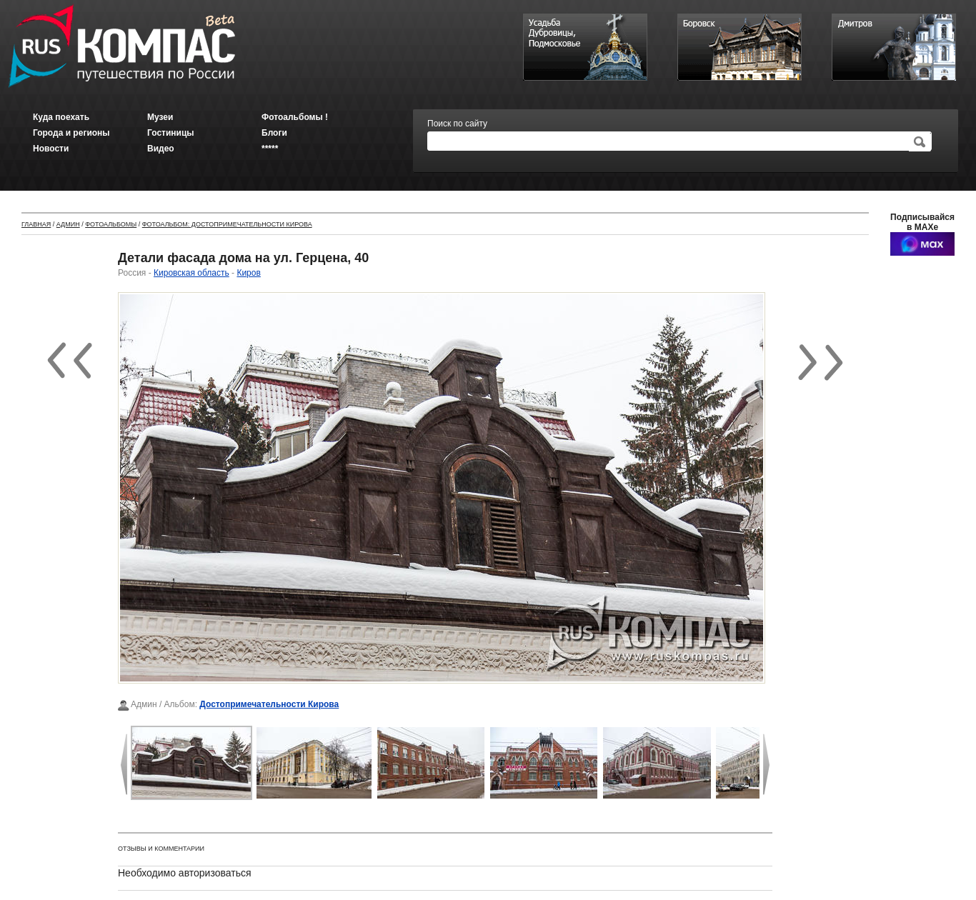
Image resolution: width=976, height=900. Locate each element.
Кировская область (191, 273)
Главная (36, 224)
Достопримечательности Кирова (269, 704)
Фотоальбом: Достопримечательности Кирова (227, 224)
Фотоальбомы (110, 224)
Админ (68, 224)
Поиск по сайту (457, 124)
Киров (248, 273)
